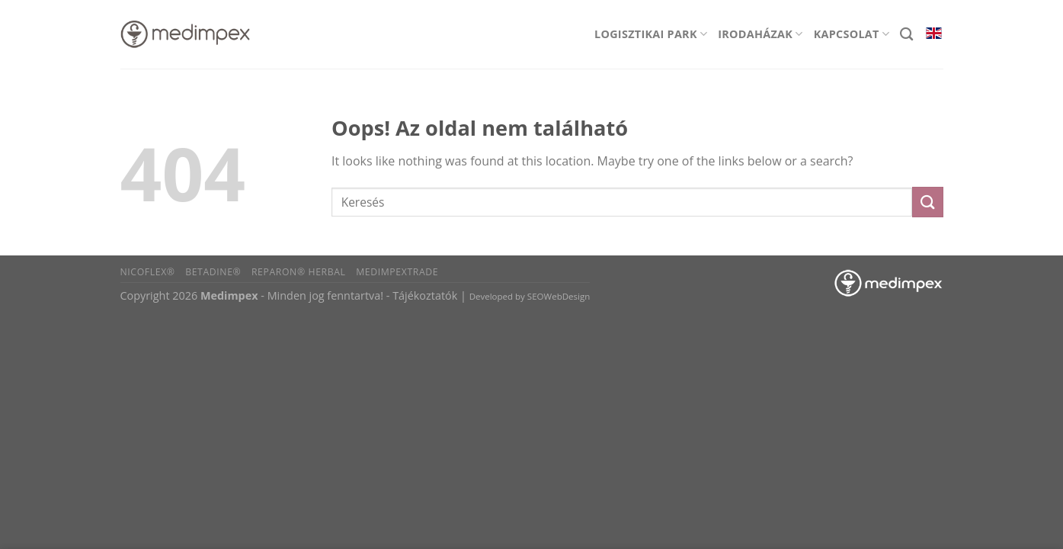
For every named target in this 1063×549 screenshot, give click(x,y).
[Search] (906, 34)
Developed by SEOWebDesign (530, 296)
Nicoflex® (147, 271)
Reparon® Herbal (298, 271)
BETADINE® (213, 271)
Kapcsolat (852, 34)
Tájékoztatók (424, 295)
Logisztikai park (650, 34)
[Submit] (927, 202)
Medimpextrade (397, 271)
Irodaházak (760, 34)
